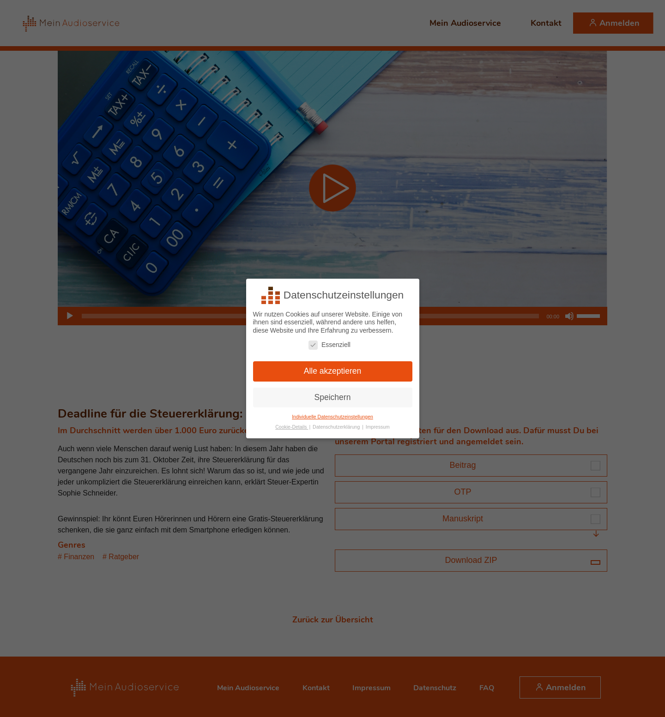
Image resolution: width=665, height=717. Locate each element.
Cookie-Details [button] (291, 427)
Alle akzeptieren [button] (333, 371)
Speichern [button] (332, 397)
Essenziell (329, 345)
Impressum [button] (378, 427)
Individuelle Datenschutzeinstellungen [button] (332, 416)
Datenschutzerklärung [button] (337, 427)
